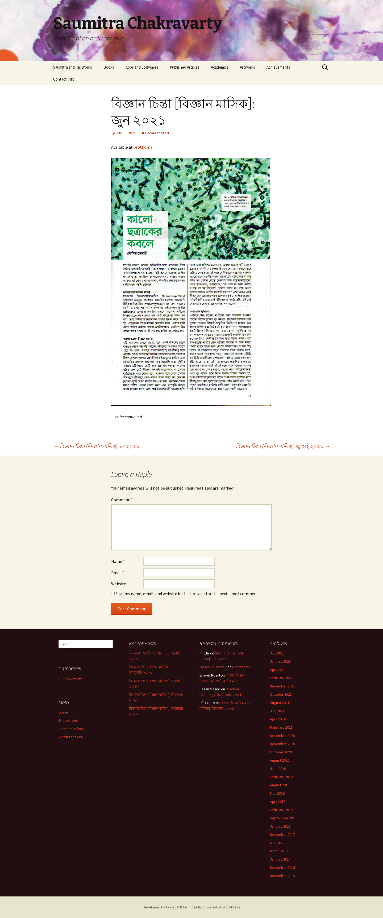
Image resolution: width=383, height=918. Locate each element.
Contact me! (241, 667)
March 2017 (279, 851)
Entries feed (68, 720)
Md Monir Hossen (213, 667)
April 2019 (277, 801)
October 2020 (281, 752)
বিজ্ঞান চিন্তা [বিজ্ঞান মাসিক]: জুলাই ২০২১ (283, 446)
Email (117, 572)
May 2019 (277, 793)
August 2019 (279, 785)
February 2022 (281, 677)
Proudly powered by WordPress (214, 907)
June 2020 (278, 768)
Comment (121, 499)
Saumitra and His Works (72, 67)
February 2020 (281, 776)
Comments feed (71, 728)
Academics (219, 67)
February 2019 (281, 809)
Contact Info (63, 79)
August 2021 (279, 702)
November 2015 (282, 875)
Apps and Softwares (142, 67)
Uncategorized (157, 133)
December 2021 (282, 686)
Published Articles (184, 67)
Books (108, 67)
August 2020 (279, 760)
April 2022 (277, 669)
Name (118, 561)
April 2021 (277, 719)
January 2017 (280, 859)
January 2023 (280, 661)
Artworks (247, 67)
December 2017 (282, 834)
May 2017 (277, 842)
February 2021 (281, 727)
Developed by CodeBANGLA (165, 907)
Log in (63, 712)
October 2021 (281, 694)
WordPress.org (71, 737)
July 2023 (277, 653)
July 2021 (277, 710)
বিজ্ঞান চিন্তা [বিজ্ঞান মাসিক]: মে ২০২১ (96, 446)
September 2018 (283, 818)
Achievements (278, 67)
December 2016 (282, 867)
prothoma (143, 147)
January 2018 (280, 826)
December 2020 (282, 735)
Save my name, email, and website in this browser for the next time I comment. (187, 593)
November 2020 (282, 743)
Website (118, 583)
